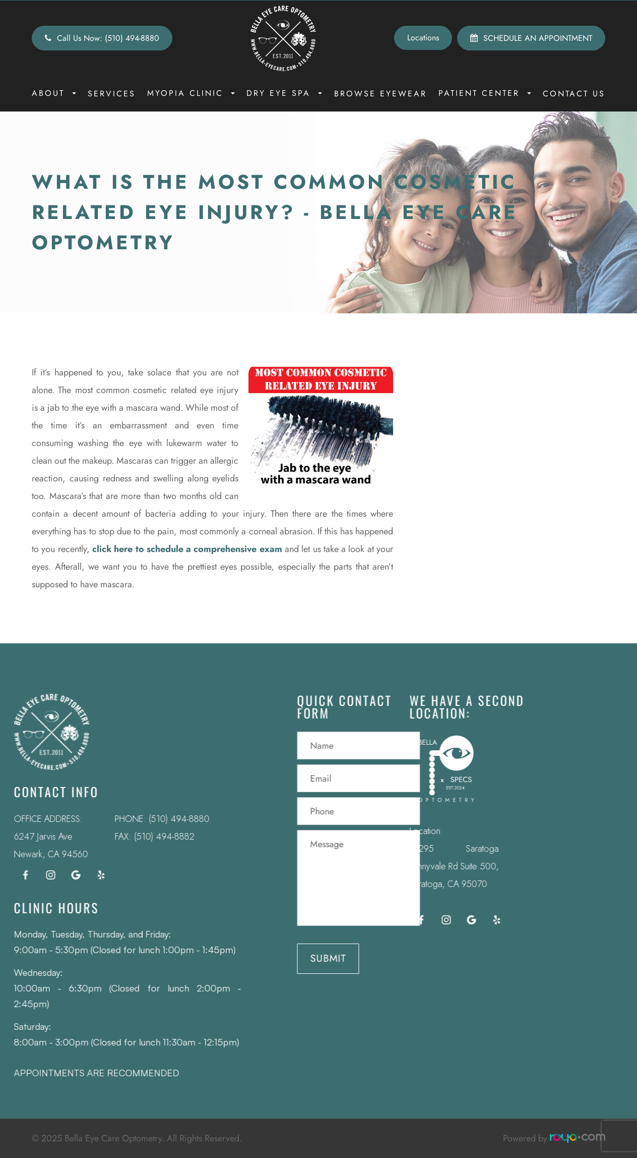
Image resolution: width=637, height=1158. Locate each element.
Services (112, 93)
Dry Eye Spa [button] (284, 93)
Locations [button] (423, 37)
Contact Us (574, 93)
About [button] (54, 93)
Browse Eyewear (380, 93)
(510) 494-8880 (164, 818)
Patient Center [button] (484, 93)
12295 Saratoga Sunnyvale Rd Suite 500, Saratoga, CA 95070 (439, 866)
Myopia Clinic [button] (191, 93)
